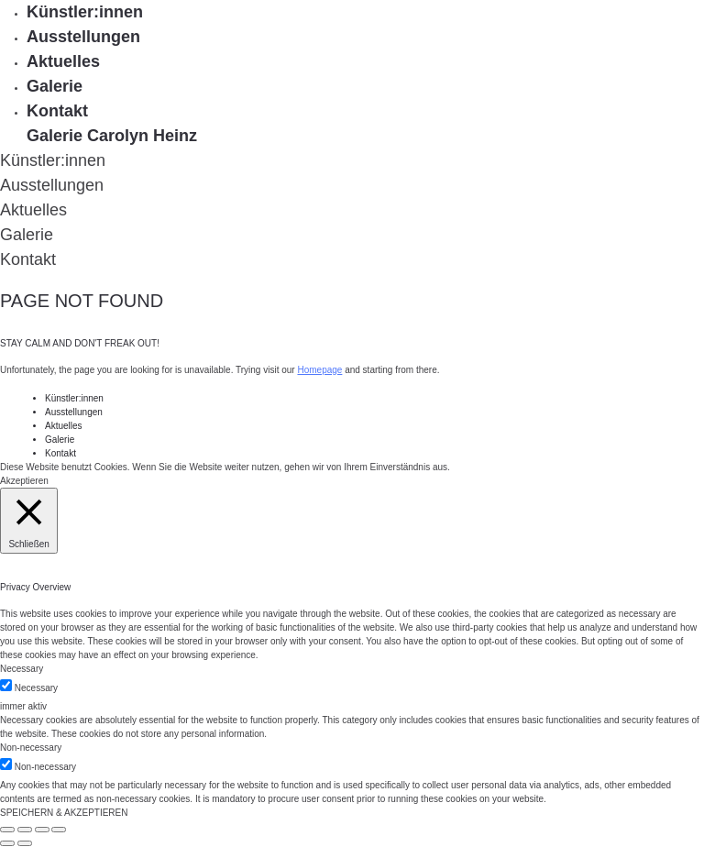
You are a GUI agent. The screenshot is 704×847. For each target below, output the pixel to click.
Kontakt (57, 111)
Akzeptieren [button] (24, 481)
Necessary (36, 688)
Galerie (54, 86)
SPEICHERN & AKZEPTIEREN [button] (63, 813)
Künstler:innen (85, 12)
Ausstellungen (83, 37)
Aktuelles (63, 61)
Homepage (319, 370)
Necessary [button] (21, 669)
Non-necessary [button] (30, 747)
